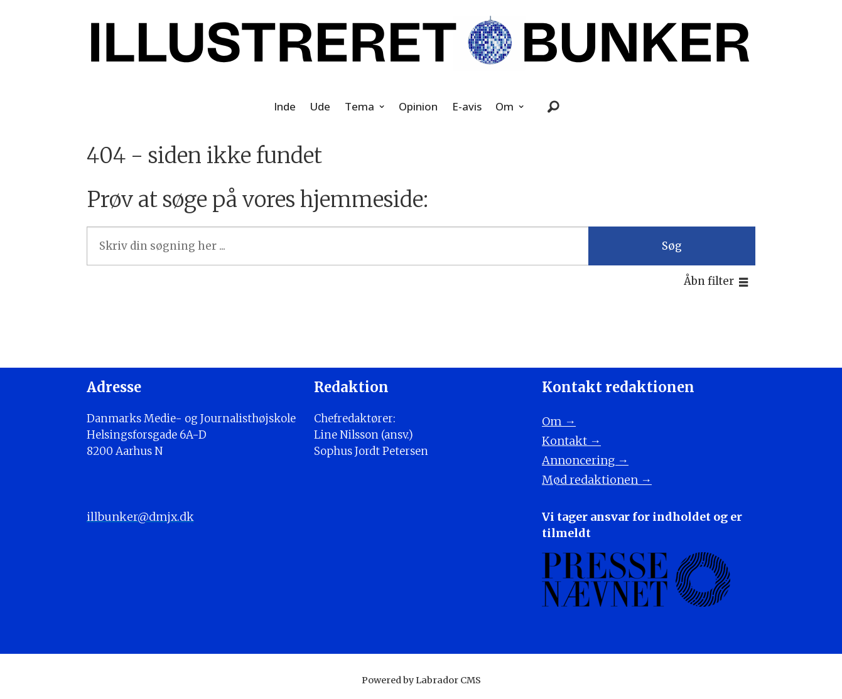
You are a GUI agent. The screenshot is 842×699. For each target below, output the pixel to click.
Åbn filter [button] (709, 281)
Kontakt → (571, 441)
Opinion (418, 106)
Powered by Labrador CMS (421, 680)
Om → (559, 421)
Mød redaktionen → (597, 479)
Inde (285, 106)
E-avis (467, 106)
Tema (359, 106)
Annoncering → (585, 460)
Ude (320, 106)
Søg (672, 246)
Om (504, 106)
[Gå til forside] (421, 42)
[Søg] (553, 107)
